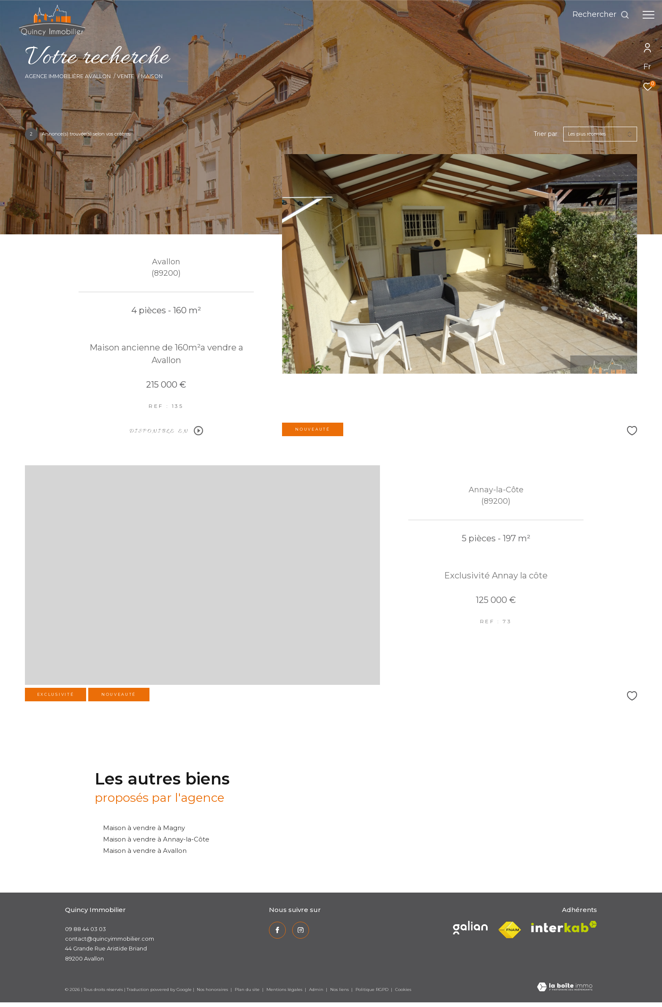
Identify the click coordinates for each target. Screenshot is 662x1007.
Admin (317, 989)
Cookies (403, 989)
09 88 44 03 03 (85, 929)
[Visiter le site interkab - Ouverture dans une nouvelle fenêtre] (470, 927)
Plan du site (248, 989)
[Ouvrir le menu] (648, 15)
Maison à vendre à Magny (144, 828)
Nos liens (340, 989)
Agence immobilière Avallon (68, 76)
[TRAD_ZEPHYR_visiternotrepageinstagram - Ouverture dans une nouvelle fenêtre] (300, 930)
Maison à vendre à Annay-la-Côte (156, 839)
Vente (125, 76)
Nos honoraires (212, 989)
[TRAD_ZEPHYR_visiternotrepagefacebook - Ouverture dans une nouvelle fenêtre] (277, 930)
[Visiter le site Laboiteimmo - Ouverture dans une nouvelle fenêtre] (564, 988)
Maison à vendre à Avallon (145, 851)
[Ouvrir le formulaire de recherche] (600, 14)
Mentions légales (285, 989)
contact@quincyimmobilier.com (109, 938)
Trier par (545, 134)
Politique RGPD (371, 989)
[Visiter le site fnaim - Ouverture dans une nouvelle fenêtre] (509, 930)
